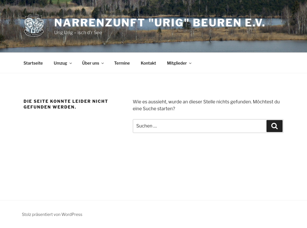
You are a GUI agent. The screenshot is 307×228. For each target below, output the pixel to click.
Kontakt (148, 63)
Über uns (93, 63)
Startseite (33, 63)
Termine (122, 63)
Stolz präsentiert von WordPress (52, 214)
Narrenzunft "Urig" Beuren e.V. (160, 22)
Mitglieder (179, 63)
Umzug (63, 63)
